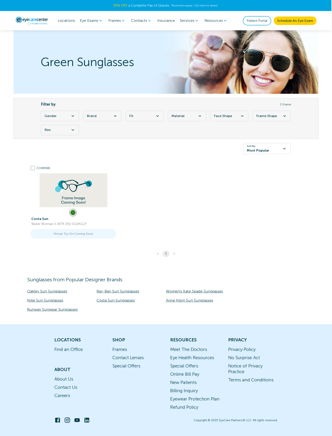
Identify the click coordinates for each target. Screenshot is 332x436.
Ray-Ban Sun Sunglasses (118, 291)
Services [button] (190, 20)
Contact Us (65, 387)
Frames (119, 349)
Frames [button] (117, 20)
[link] (73, 190)
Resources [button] (216, 20)
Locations (66, 20)
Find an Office (68, 349)
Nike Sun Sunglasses (45, 300)
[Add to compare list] (32, 168)
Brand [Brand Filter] (102, 116)
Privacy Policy (242, 349)
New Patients (183, 382)
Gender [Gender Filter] (59, 116)
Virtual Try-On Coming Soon (73, 234)
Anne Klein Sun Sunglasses (189, 300)
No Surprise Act (244, 357)
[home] (32, 21)
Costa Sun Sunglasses (116, 300)
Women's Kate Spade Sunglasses (194, 291)
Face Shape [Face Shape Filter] (229, 116)
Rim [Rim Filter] (59, 129)
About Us (63, 379)
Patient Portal (257, 21)
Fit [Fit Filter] (144, 116)
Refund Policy (184, 407)
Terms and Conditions (251, 379)
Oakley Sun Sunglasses (47, 291)
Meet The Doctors (188, 349)
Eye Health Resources (192, 357)
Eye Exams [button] (92, 20)
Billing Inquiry (184, 390)
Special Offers (126, 365)
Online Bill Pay (184, 374)
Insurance (166, 20)
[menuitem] (92, 20)
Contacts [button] (141, 20)
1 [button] (166, 253)
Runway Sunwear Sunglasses (52, 309)
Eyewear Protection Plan (195, 399)
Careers (62, 395)
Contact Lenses (128, 357)
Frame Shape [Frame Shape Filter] (271, 116)
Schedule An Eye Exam (295, 21)
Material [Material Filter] (187, 116)
